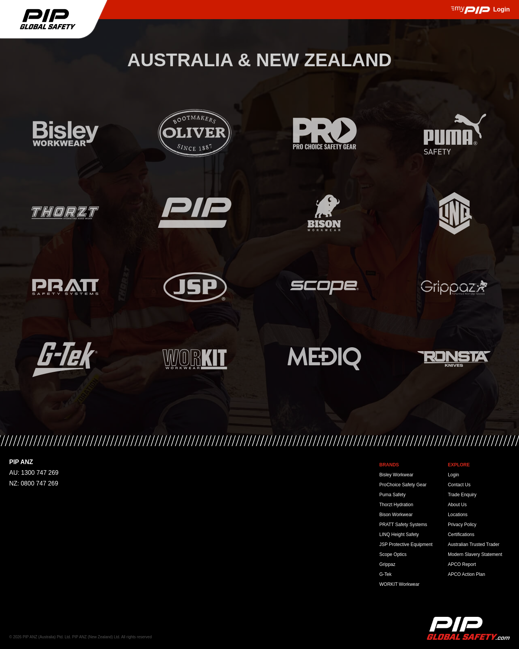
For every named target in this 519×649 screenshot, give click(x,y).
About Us (457, 504)
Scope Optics (393, 554)
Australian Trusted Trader (473, 544)
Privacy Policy (462, 524)
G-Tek (385, 574)
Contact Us (459, 484)
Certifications (461, 534)
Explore (459, 465)
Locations (457, 514)
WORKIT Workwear (399, 584)
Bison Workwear (396, 514)
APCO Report (462, 564)
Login (453, 474)
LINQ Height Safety (399, 534)
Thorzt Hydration (396, 504)
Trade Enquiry (462, 494)
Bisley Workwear (396, 474)
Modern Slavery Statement (475, 554)
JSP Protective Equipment (406, 544)
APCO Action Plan (466, 574)
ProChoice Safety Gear (402, 484)
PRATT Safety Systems (403, 524)
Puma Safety (392, 494)
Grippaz (387, 564)
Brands (389, 465)
